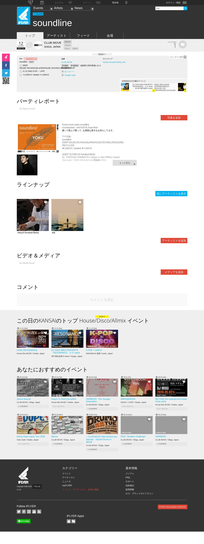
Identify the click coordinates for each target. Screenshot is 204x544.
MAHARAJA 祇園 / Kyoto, (99, 353)
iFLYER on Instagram (29, 512)
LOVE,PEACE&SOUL (27, 350)
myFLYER (67, 485)
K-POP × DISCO (94, 350)
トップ (30, 35)
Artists (58, 8)
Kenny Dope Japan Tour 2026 (31, 436)
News (78, 8)
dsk (124, 62)
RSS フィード (39, 512)
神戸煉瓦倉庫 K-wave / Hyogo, (66, 356)
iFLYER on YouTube (34, 512)
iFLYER (23, 475)
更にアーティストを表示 (171, 193)
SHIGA (75, 66)
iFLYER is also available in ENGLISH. (172, 507)
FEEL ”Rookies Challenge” (133, 436)
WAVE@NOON (128, 399)
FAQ (128, 477)
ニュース (66, 481)
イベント (66, 473)
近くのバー (69, 71)
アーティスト (57, 35)
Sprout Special (24, 399)
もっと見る (124, 162)
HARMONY (160, 436)
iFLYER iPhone (69, 521)
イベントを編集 (31, 59)
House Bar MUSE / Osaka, (31, 353)
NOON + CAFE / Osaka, (133, 402)
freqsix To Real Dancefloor (63, 399)
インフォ (130, 473)
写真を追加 (174, 117)
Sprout (54, 436)
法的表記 (130, 485)
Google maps (70, 75)
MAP (66, 66)
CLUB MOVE (66, 62)
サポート (130, 481)
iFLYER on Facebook (24, 512)
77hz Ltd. (37, 486)
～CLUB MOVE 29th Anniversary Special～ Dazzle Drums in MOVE (101, 439)
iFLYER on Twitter (19, 512)
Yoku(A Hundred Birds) (112, 62)
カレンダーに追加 (176, 57)
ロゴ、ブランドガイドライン (139, 493)
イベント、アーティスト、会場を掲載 (80, 489)
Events (38, 8)
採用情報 (130, 489)
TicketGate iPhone (73, 521)
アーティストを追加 (174, 240)
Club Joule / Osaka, (28, 440)
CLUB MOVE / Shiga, (28, 402)
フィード (83, 35)
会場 (110, 35)
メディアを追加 (174, 272)
